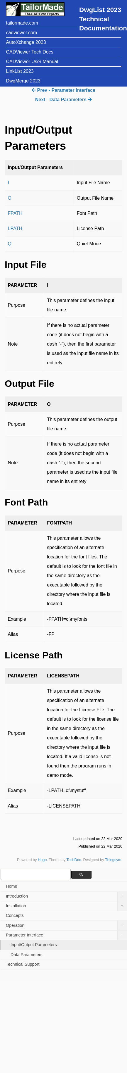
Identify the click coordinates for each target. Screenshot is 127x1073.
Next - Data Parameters (63, 99)
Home (11, 886)
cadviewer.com (21, 32)
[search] (35, 874)
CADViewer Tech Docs (29, 51)
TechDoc (74, 860)
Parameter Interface (66, 935)
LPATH (15, 228)
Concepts (15, 915)
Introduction (66, 896)
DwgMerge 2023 (23, 80)
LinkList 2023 (19, 71)
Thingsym (113, 860)
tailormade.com (22, 22)
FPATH (15, 213)
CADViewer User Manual (32, 61)
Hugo (42, 860)
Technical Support (22, 964)
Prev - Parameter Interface (63, 90)
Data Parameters (27, 954)
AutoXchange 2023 (26, 42)
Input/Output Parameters (34, 944)
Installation (66, 906)
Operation (66, 925)
